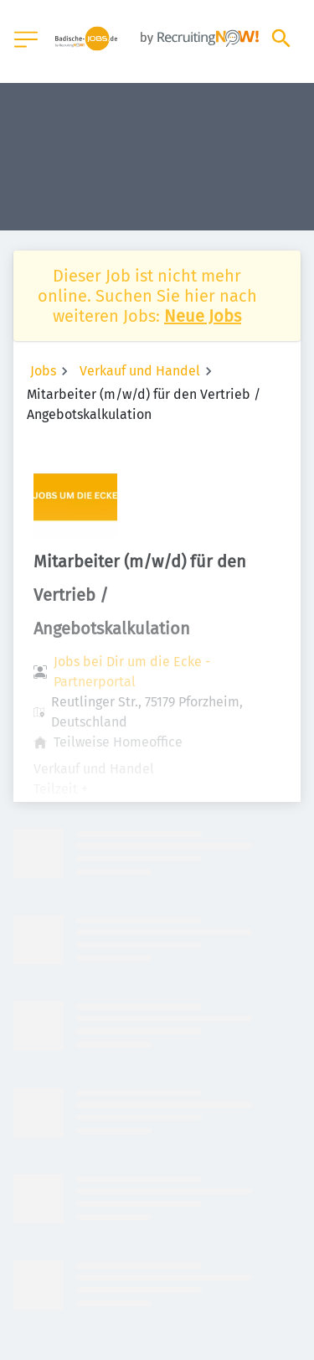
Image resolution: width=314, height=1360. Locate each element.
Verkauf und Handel (140, 371)
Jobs (43, 371)
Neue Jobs (202, 316)
